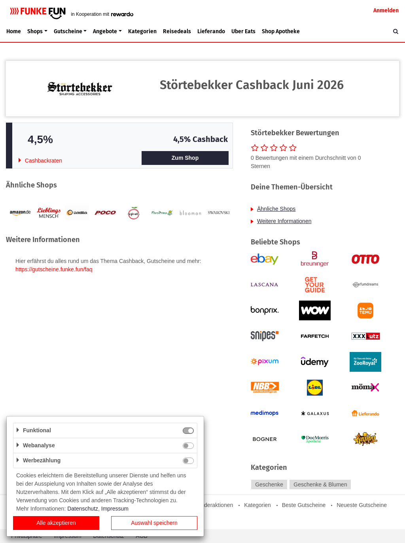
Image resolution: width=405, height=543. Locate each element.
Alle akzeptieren (56, 523)
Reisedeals (177, 31)
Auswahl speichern (154, 523)
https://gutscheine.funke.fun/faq (54, 269)
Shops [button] (35, 31)
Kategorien (142, 31)
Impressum (115, 508)
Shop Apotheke (281, 31)
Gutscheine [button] (68, 31)
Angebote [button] (105, 31)
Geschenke (269, 484)
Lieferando (211, 31)
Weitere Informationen (284, 221)
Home (13, 31)
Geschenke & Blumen (320, 484)
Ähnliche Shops (276, 209)
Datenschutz (82, 508)
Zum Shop (185, 158)
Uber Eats (243, 31)
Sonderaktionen (213, 505)
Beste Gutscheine (304, 505)
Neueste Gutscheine (362, 505)
